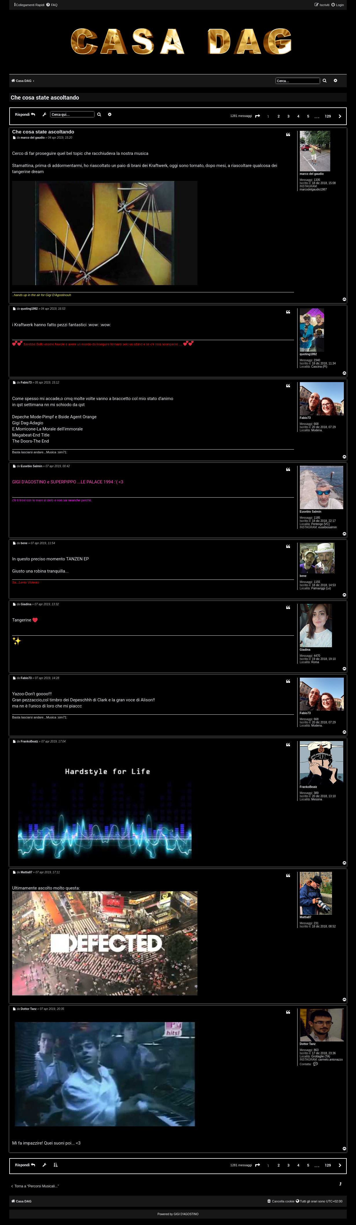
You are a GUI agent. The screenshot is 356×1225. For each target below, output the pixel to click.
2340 (317, 360)
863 (316, 1050)
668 (316, 424)
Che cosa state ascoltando (45, 97)
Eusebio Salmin (310, 511)
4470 (317, 655)
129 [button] (328, 116)
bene (303, 575)
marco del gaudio (312, 173)
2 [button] (279, 116)
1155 (317, 582)
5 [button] (308, 116)
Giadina (305, 649)
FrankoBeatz (308, 786)
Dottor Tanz (308, 1044)
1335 (317, 179)
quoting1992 (308, 354)
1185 (317, 517)
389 (316, 793)
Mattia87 (305, 917)
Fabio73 (305, 417)
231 (316, 923)
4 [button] (298, 116)
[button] (257, 116)
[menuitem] (51, 4)
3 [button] (288, 116)
